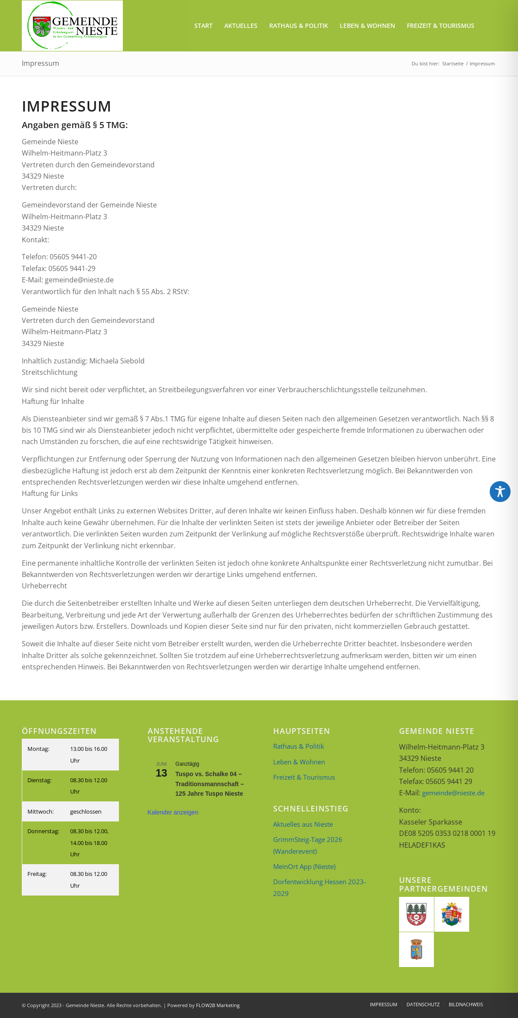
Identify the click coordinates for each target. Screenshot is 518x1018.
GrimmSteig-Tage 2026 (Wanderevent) (307, 845)
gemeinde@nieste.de (453, 792)
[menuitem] (203, 25)
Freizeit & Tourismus (304, 777)
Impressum (40, 63)
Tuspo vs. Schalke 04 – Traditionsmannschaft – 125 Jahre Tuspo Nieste (210, 783)
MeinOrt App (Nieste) (304, 866)
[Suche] (488, 25)
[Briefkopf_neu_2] (72, 25)
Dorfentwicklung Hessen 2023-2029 (319, 887)
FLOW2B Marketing (218, 1005)
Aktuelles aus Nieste (303, 824)
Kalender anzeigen (173, 812)
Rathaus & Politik (298, 746)
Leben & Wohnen (299, 761)
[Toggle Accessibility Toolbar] (500, 491)
